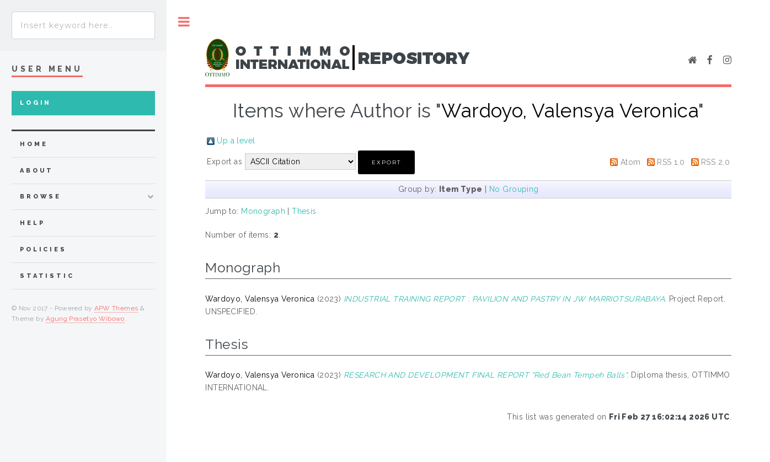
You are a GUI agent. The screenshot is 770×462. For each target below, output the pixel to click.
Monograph (263, 211)
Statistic (47, 276)
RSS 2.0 (715, 162)
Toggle (184, 22)
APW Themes (116, 308)
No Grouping (514, 189)
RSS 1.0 (671, 162)
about (37, 170)
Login (35, 102)
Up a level (236, 140)
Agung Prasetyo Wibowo (85, 319)
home (33, 144)
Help (32, 223)
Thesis (304, 211)
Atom (631, 162)
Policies (43, 249)
